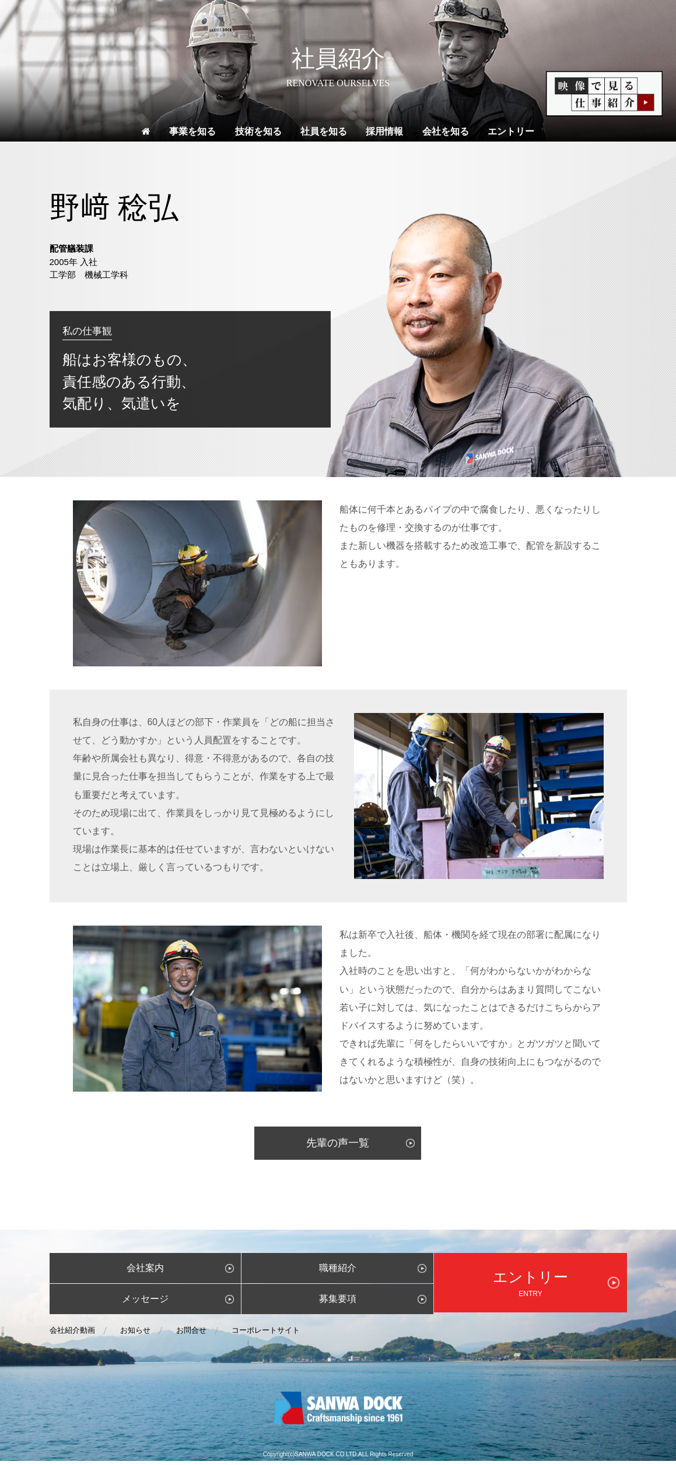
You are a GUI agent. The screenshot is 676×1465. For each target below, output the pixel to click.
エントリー (511, 135)
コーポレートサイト (266, 1334)
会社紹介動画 (72, 1334)
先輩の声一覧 (337, 1147)
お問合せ (191, 1334)
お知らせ (135, 1334)
